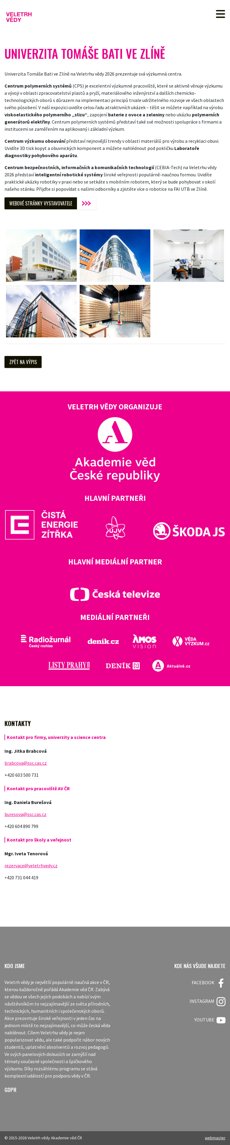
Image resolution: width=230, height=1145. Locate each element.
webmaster (215, 1138)
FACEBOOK (209, 983)
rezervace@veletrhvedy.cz (31, 865)
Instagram (208, 1001)
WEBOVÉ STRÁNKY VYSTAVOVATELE (40, 203)
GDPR (10, 1090)
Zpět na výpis (23, 362)
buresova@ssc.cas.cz (25, 814)
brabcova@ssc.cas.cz (25, 763)
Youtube (210, 1020)
